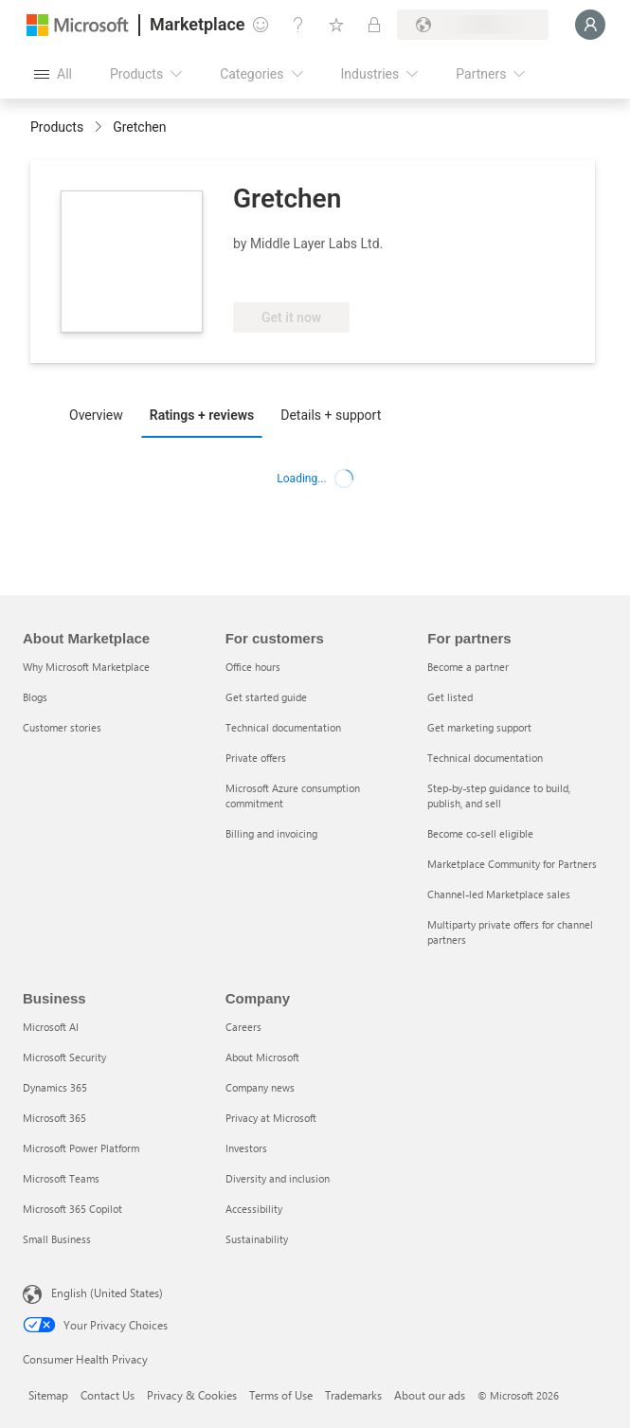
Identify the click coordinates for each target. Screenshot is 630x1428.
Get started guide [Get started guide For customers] (266, 697)
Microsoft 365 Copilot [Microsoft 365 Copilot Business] (72, 1209)
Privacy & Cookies (192, 1394)
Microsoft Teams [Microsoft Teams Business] (61, 1178)
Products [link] (56, 127)
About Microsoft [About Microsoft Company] (262, 1057)
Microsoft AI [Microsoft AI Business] (51, 1027)
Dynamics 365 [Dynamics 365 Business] (55, 1087)
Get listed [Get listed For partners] (450, 697)
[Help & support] (298, 24)
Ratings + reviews (202, 415)
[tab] (101, 414)
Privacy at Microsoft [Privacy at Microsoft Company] (270, 1118)
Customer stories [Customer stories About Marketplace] (62, 727)
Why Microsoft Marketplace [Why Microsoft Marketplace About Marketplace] (86, 667)
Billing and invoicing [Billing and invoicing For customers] (271, 833)
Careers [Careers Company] (243, 1027)
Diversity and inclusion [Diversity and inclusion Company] (277, 1178)
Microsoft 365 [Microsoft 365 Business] (54, 1118)
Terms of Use (281, 1394)
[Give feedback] (260, 24)
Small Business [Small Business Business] (57, 1239)
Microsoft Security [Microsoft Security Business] (64, 1057)
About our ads (429, 1394)
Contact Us (108, 1394)
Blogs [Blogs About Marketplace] (35, 697)
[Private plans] (374, 24)
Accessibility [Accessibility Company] (253, 1209)
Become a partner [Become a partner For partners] (468, 667)
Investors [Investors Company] (246, 1148)
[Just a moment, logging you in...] (590, 24)
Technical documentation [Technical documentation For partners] (485, 757)
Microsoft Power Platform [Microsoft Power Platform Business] (81, 1148)
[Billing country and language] (473, 24)
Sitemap (48, 1394)
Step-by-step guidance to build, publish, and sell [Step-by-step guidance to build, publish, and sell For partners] (498, 795)
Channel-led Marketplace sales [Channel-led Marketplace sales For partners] (498, 894)
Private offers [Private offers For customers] (255, 757)
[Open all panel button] (53, 74)
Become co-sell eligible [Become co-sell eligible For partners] (480, 833)
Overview (96, 415)
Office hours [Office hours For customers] (252, 667)
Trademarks (353, 1394)
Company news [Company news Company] (260, 1087)
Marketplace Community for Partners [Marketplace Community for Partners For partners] (512, 864)
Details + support (330, 415)
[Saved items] (336, 24)
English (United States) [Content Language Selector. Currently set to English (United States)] (107, 1292)
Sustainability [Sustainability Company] (256, 1239)
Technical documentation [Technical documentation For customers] (283, 727)
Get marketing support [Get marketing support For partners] (479, 727)
